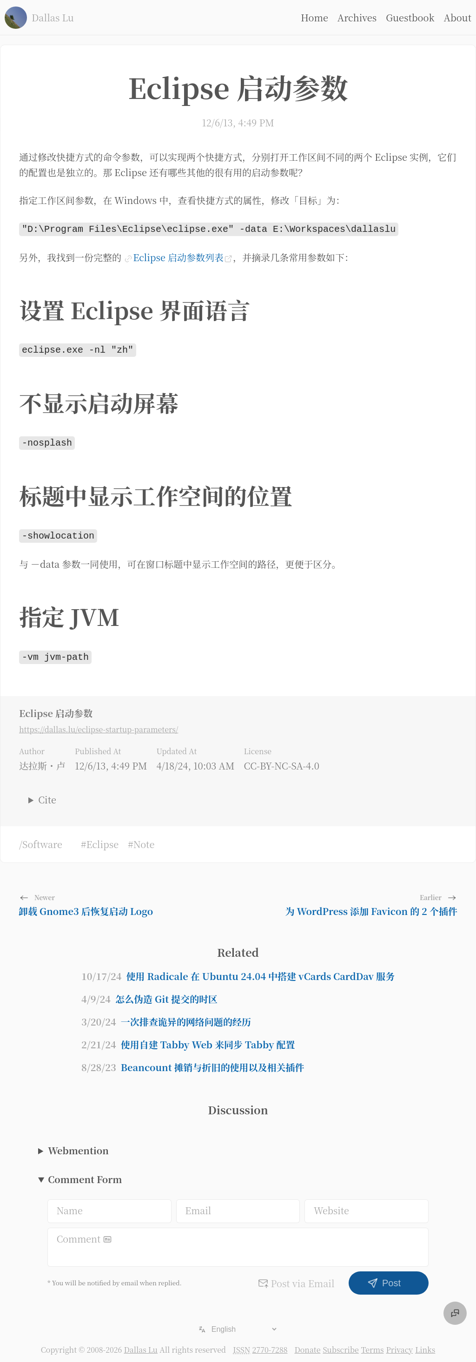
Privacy (399, 1345)
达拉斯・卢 (42, 761)
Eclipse (102, 839)
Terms (372, 1345)
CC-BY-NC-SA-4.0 (281, 761)
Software (42, 839)
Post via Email (296, 1278)
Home (314, 17)
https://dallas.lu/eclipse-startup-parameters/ (98, 724)
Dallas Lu (141, 1345)
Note (144, 839)
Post (384, 1278)
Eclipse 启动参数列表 (178, 256)
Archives (357, 17)
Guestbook (410, 17)
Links (425, 1345)
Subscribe (340, 1345)
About (457, 17)
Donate (307, 1345)
